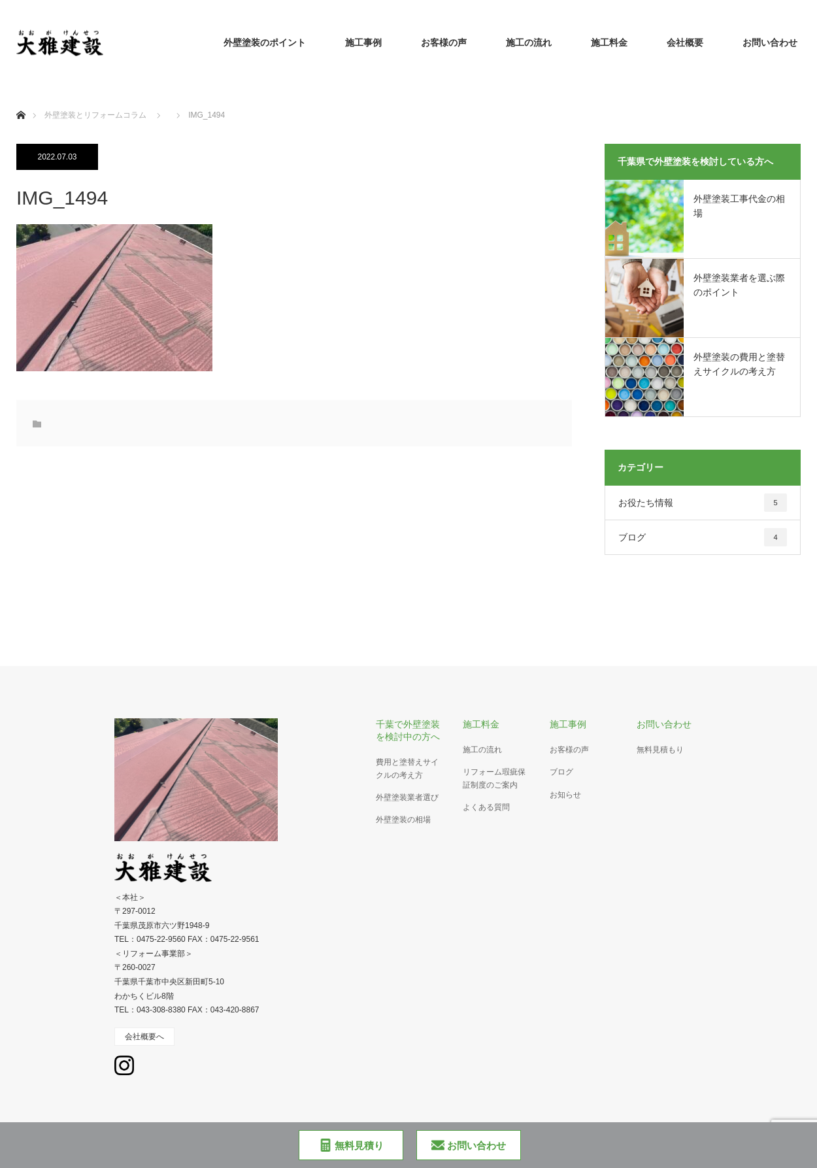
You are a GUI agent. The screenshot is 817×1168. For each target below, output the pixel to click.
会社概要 (685, 42)
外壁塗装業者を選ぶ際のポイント (739, 285)
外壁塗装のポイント (265, 42)
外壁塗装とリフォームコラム (95, 115)
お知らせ (565, 794)
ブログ (702, 537)
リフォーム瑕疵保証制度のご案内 (494, 778)
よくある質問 (486, 807)
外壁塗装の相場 (403, 819)
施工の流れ (529, 42)
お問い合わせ (769, 42)
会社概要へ (144, 1036)
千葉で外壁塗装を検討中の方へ (408, 730)
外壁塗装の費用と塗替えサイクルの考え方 (739, 364)
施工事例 (363, 42)
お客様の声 (444, 42)
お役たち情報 (702, 502)
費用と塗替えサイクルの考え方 (407, 768)
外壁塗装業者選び (407, 797)
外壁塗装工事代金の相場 (739, 205)
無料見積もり (660, 749)
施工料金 (609, 42)
